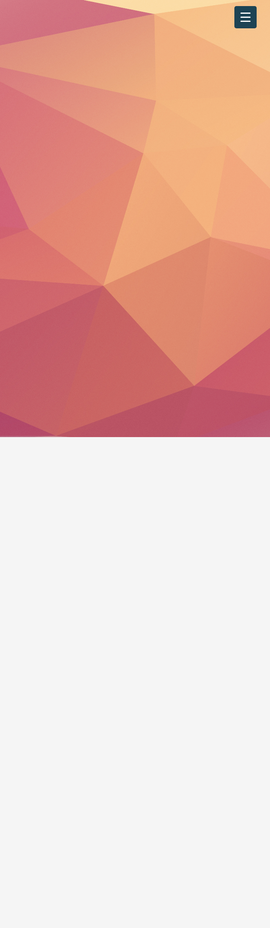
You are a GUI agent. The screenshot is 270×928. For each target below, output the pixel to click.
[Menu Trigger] (245, 17)
